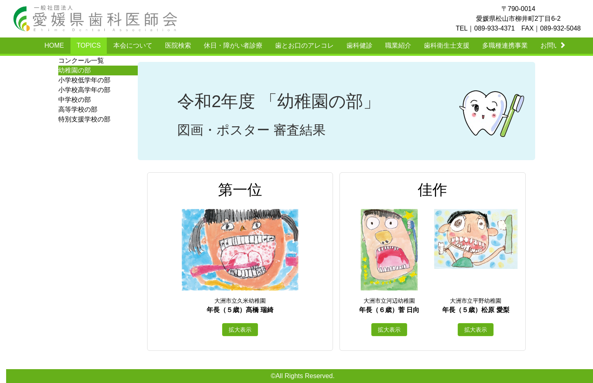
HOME (54, 45)
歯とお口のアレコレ (304, 45)
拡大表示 (240, 329)
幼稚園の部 (74, 70)
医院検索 (178, 45)
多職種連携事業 (505, 45)
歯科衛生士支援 (447, 45)
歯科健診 (359, 45)
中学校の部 (74, 99)
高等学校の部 (77, 109)
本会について (132, 45)
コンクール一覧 (81, 60)
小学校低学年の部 (84, 80)
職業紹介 (398, 45)
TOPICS (89, 45)
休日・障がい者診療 (233, 45)
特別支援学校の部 (84, 119)
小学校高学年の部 (84, 89)
